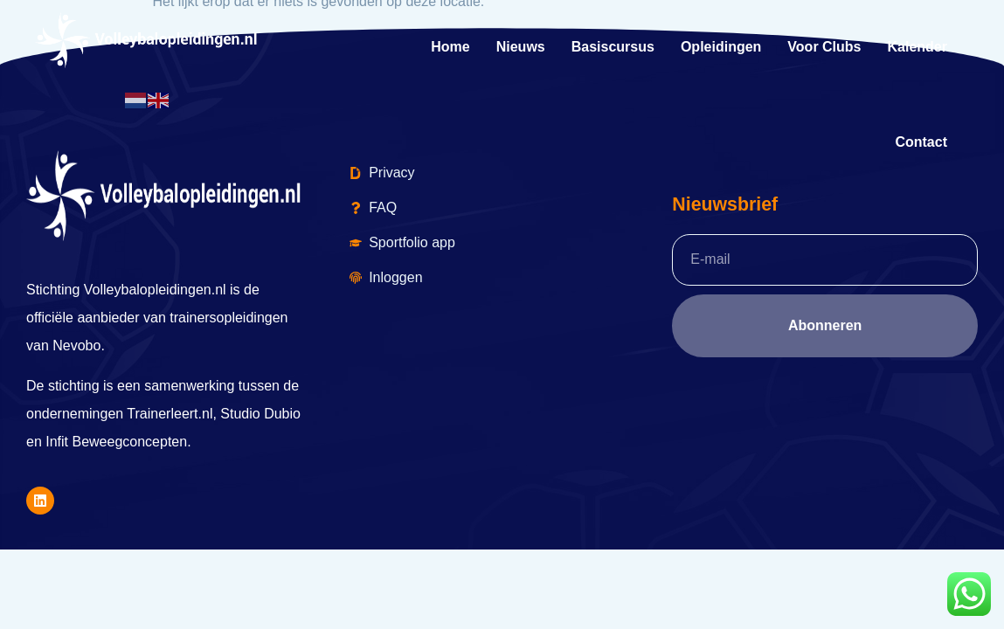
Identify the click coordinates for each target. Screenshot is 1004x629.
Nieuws (520, 46)
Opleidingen (721, 46)
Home (450, 46)
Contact (921, 142)
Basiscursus (612, 46)
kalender (917, 46)
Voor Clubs (824, 46)
